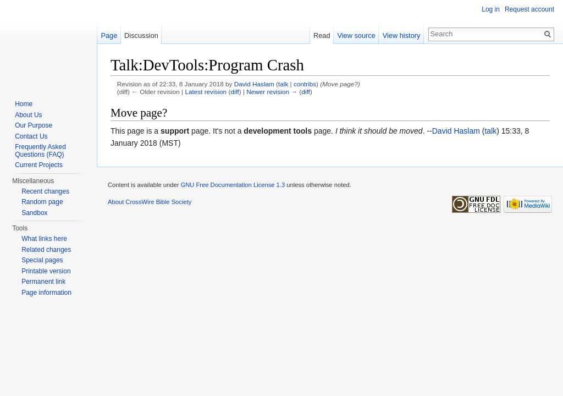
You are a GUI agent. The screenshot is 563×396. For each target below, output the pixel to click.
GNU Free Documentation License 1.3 (232, 185)
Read (321, 35)
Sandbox (34, 213)
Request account (529, 9)
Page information (46, 292)
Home (23, 104)
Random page (42, 202)
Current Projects (39, 165)
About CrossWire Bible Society (149, 202)
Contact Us (31, 136)
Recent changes (45, 191)
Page (109, 35)
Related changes (46, 250)
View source (356, 35)
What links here (44, 239)
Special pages (42, 260)
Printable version (45, 271)
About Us (28, 115)
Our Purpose (33, 125)
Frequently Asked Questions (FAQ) (40, 150)
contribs (305, 83)
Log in (491, 9)
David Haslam (254, 83)
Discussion (141, 35)
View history (402, 35)
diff (234, 91)
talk (283, 83)
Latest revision (206, 91)
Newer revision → (271, 91)
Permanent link (43, 281)
